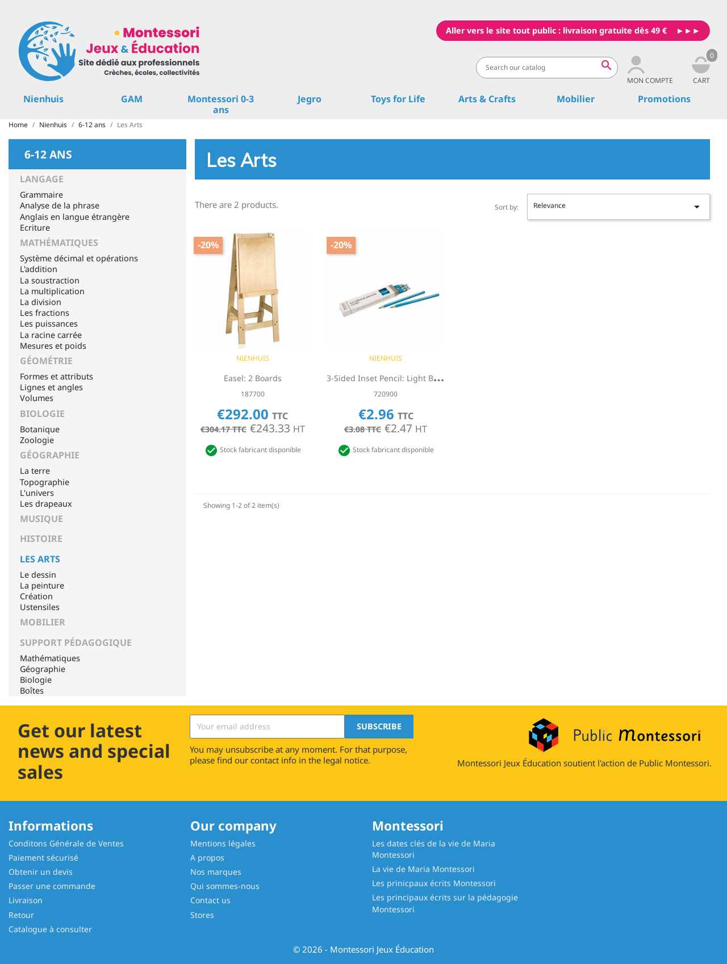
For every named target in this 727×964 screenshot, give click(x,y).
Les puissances (49, 323)
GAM (132, 99)
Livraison (26, 900)
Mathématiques (59, 242)
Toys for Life (398, 99)
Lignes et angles (51, 387)
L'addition (38, 269)
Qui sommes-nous (225, 885)
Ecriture (35, 227)
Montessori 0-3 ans (220, 104)
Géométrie (46, 360)
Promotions (664, 99)
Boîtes (32, 690)
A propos (207, 857)
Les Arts (40, 559)
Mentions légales (223, 843)
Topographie (44, 482)
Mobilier (576, 99)
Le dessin (38, 574)
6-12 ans (48, 153)
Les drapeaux (46, 503)
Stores (202, 914)
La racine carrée (51, 334)
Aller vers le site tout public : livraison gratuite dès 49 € (556, 30)
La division (40, 302)
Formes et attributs (56, 376)
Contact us (210, 900)
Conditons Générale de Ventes (66, 843)
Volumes (36, 398)
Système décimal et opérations (79, 258)
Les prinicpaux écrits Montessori (434, 883)
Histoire (41, 538)
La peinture (42, 585)
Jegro (309, 99)
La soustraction (50, 280)
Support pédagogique (76, 642)
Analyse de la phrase (59, 205)
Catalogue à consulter (50, 929)
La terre (35, 470)
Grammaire (41, 194)
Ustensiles (40, 607)
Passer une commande (52, 885)
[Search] (547, 67)
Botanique (40, 429)
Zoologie (37, 440)
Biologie (42, 413)
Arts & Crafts (487, 99)
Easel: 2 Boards (253, 378)
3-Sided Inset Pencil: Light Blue (386, 378)
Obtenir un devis (41, 871)
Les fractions (44, 312)
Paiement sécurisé (43, 857)
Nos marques (215, 871)
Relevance (618, 207)
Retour (21, 914)
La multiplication (52, 291)
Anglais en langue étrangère (74, 216)
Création (36, 596)
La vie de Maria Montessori (423, 868)
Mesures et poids (53, 345)
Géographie (50, 455)
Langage (42, 179)
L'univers (37, 492)
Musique (41, 518)
